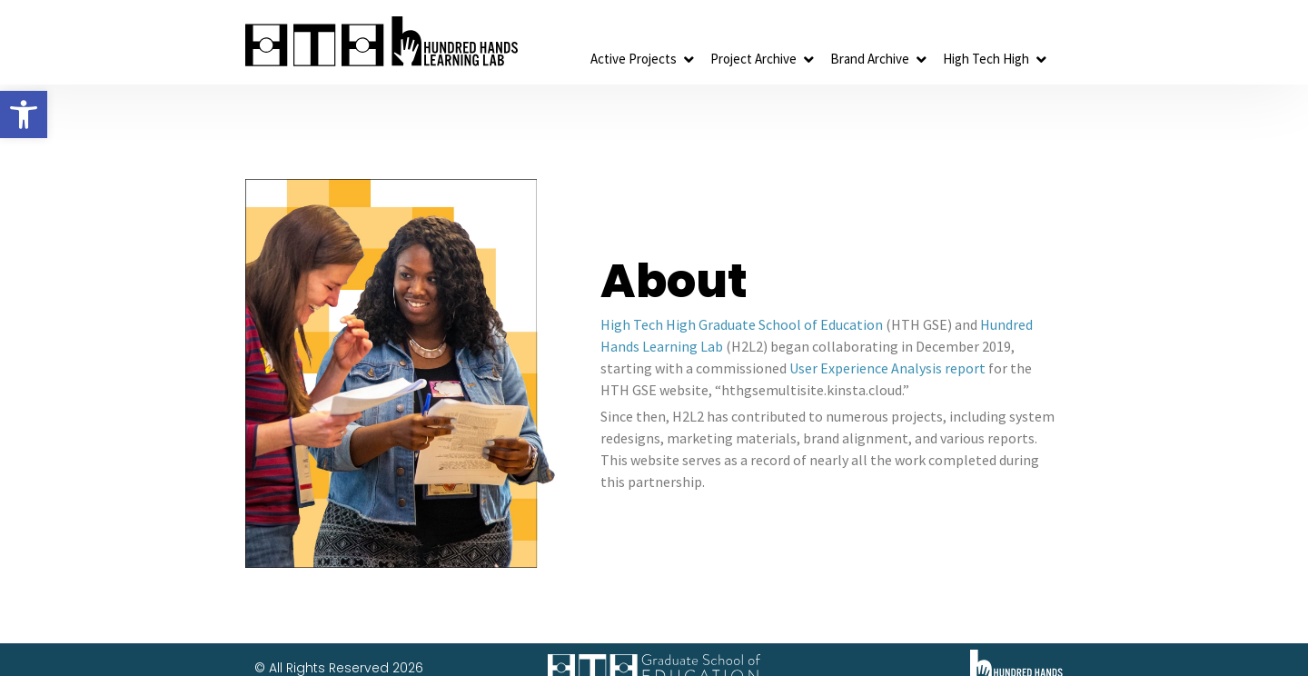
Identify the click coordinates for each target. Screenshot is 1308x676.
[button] (23, 114)
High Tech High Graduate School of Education (741, 324)
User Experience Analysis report (887, 368)
